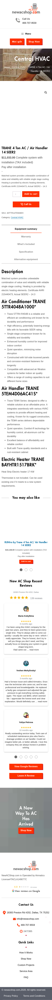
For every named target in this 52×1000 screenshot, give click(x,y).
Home (7, 67)
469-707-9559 (29, 23)
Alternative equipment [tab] (26, 259)
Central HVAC (32, 59)
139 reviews (36, 598)
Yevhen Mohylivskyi (26, 670)
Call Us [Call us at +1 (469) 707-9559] (27, 204)
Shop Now (34, 42)
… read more (33, 650)
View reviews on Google (26, 891)
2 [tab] (26, 569)
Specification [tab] (26, 251)
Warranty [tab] (26, 236)
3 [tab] (31, 569)
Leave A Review (25, 775)
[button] (45, 92)
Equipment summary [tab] (26, 229)
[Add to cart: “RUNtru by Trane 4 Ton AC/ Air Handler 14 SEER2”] (26, 562)
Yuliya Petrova (26, 722)
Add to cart (30, 194)
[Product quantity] (17, 194)
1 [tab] (21, 569)
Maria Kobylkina (26, 616)
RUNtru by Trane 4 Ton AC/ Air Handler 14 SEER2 (26, 543)
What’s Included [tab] (26, 244)
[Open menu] (26, 33)
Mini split (17, 42)
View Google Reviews (26, 766)
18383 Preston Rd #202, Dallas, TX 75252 (28, 912)
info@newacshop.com (28, 919)
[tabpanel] (26, 533)
